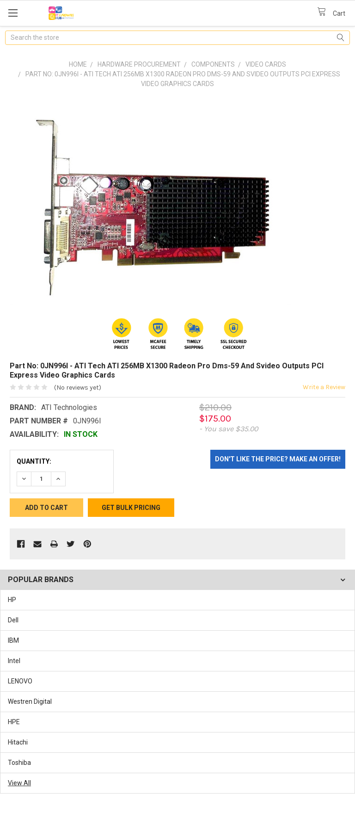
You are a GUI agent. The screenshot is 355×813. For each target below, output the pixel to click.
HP (12, 599)
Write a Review (324, 387)
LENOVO (20, 681)
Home (78, 64)
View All (19, 783)
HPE (14, 722)
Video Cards (265, 64)
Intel (14, 660)
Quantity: (34, 461)
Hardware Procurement (139, 64)
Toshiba (19, 762)
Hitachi (18, 742)
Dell (13, 620)
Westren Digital (30, 701)
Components (213, 64)
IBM (13, 640)
